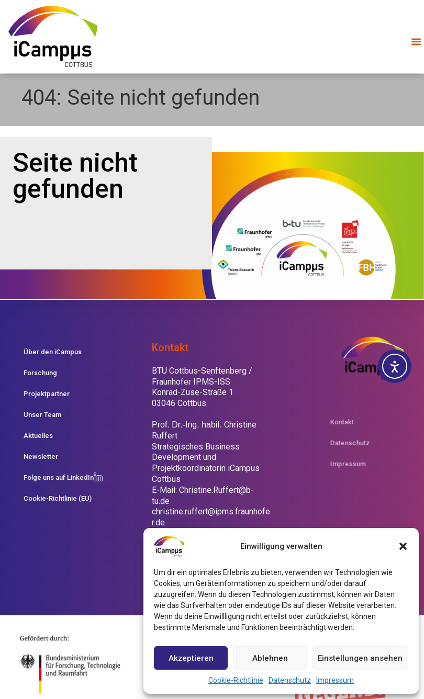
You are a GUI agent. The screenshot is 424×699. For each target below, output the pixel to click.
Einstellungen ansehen (360, 658)
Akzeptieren (191, 658)
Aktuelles (31, 435)
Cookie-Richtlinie (235, 680)
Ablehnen (270, 658)
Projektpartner (40, 394)
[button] (403, 546)
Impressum (335, 680)
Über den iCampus (46, 352)
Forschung (33, 373)
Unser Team (35, 415)
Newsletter (34, 456)
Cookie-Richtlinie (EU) (51, 498)
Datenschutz (290, 680)
